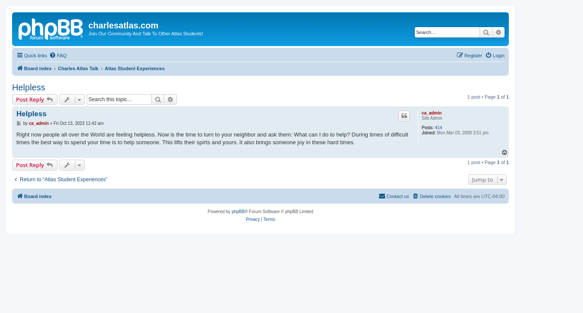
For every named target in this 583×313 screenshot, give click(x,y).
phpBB (238, 211)
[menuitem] (57, 55)
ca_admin (432, 113)
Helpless (28, 87)
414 (438, 127)
